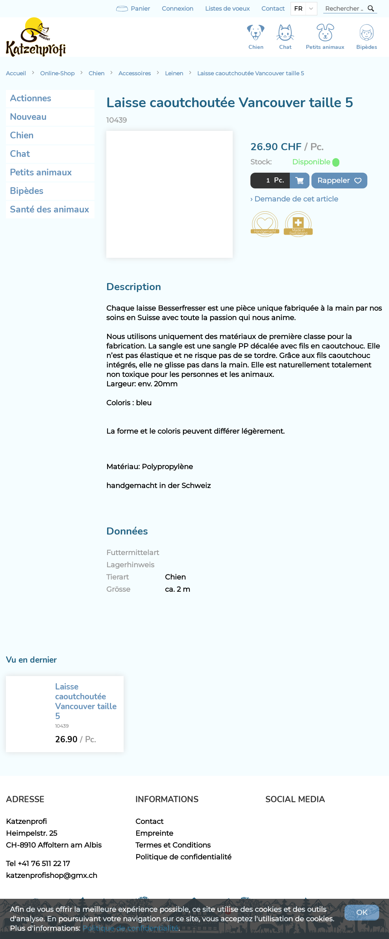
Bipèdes (26, 191)
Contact (273, 8)
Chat (20, 154)
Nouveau (28, 117)
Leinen (174, 73)
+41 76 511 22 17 (44, 863)
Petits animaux (41, 172)
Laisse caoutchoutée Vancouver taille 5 (250, 73)
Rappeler (339, 180)
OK (361, 912)
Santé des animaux (49, 209)
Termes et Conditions (173, 845)
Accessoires (135, 73)
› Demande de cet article (294, 199)
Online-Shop (57, 73)
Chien (96, 73)
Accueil (16, 73)
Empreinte (154, 833)
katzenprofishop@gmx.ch (51, 875)
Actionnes (30, 98)
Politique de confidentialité (183, 857)
